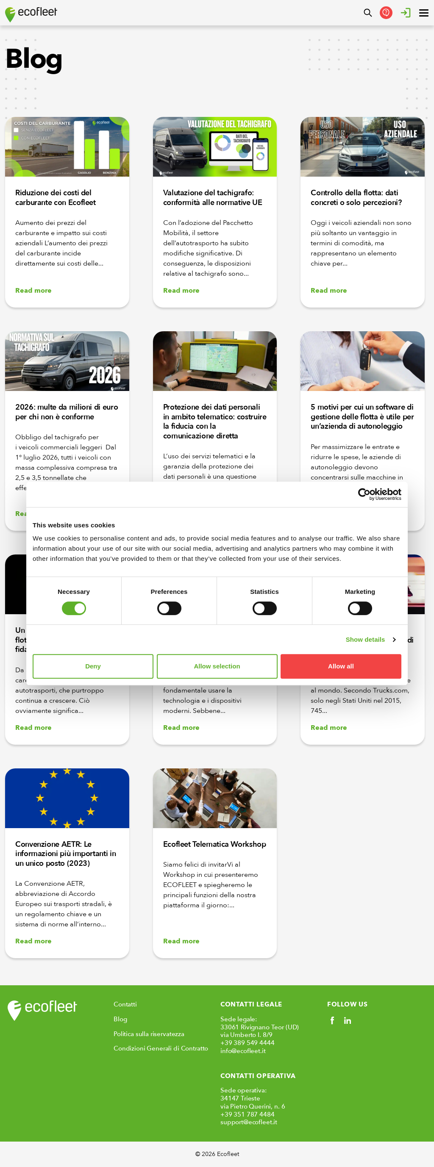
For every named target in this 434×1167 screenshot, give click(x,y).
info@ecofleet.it (243, 1051)
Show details (365, 639)
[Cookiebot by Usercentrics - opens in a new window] (364, 494)
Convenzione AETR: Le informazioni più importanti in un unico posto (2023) (65, 854)
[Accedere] (405, 12)
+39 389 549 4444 (247, 1043)
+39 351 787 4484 (247, 1114)
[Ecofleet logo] (31, 14)
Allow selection (217, 666)
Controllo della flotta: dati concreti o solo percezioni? (356, 198)
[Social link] (332, 1020)
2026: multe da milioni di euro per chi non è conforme (66, 412)
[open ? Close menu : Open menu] (424, 13)
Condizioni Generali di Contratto (161, 1048)
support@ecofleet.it (248, 1122)
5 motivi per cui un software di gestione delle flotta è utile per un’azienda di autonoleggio (362, 417)
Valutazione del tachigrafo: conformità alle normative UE (212, 198)
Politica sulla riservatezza (149, 1034)
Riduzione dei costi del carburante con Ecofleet (55, 198)
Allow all (341, 666)
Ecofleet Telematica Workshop (214, 844)
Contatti (125, 1004)
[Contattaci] (386, 13)
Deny (93, 666)
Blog (120, 1019)
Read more (33, 290)
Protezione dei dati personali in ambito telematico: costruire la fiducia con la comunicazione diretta (215, 421)
